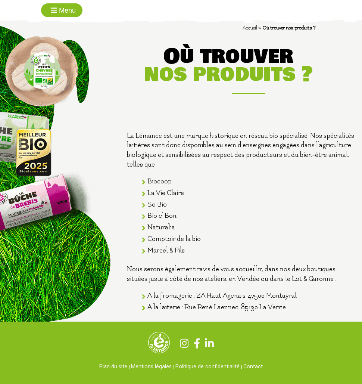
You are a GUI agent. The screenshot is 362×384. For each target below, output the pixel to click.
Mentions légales (151, 366)
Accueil (250, 28)
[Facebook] (195, 345)
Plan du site (113, 366)
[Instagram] (183, 345)
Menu (63, 10)
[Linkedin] (208, 345)
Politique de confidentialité (207, 366)
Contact (253, 366)
